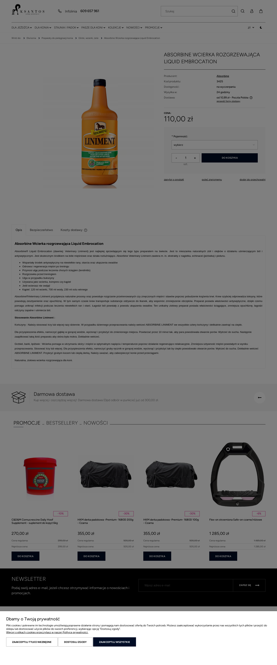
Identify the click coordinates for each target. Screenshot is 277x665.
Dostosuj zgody (75, 642)
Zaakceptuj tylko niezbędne (32, 642)
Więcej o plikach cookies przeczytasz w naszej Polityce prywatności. (47, 632)
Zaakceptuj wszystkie (114, 642)
